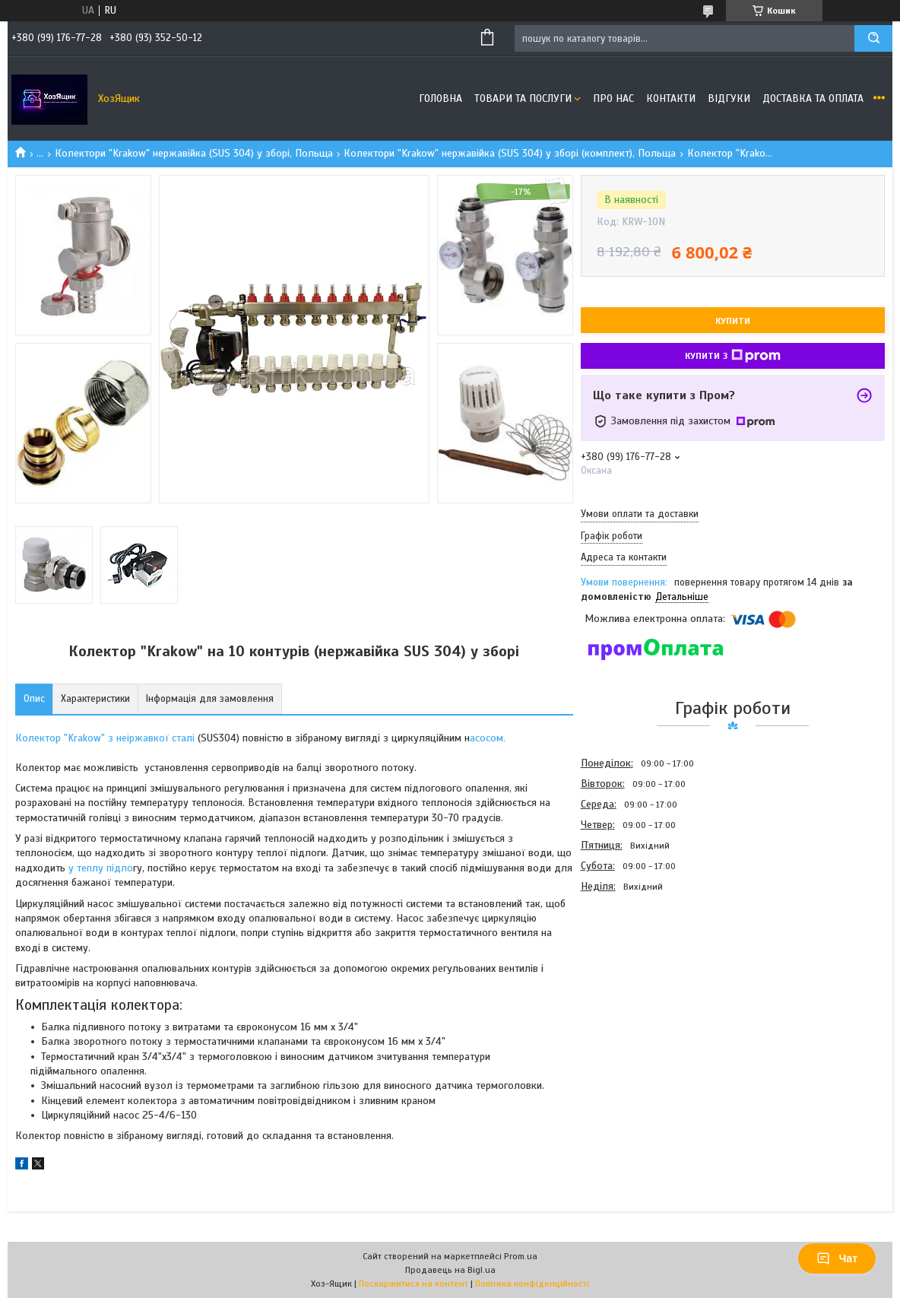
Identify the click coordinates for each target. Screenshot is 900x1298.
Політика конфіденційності (532, 1283)
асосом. (487, 738)
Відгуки (729, 98)
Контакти (671, 98)
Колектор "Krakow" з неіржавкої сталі (105, 738)
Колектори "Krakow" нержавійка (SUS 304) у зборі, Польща (194, 153)
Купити (732, 321)
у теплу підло (100, 868)
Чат (836, 1258)
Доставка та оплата (813, 98)
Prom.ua (520, 1256)
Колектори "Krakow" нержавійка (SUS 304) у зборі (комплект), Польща (510, 153)
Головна (440, 98)
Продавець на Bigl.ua (450, 1270)
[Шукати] (873, 38)
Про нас (613, 98)
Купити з (733, 356)
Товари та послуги (523, 98)
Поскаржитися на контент (413, 1283)
